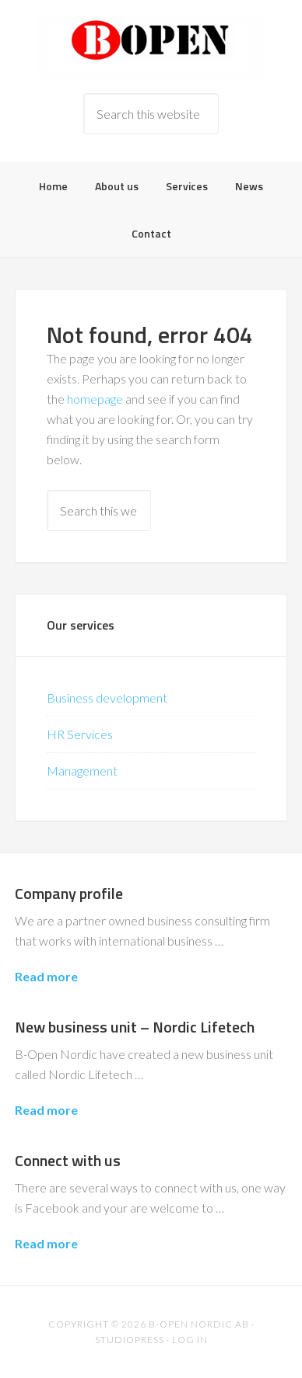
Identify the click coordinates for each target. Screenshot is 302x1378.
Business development (107, 697)
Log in (190, 1339)
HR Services (80, 734)
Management (82, 770)
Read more (46, 976)
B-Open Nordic (150, 47)
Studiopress (129, 1339)
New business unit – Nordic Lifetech (135, 1027)
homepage (95, 398)
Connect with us (68, 1160)
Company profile (69, 893)
